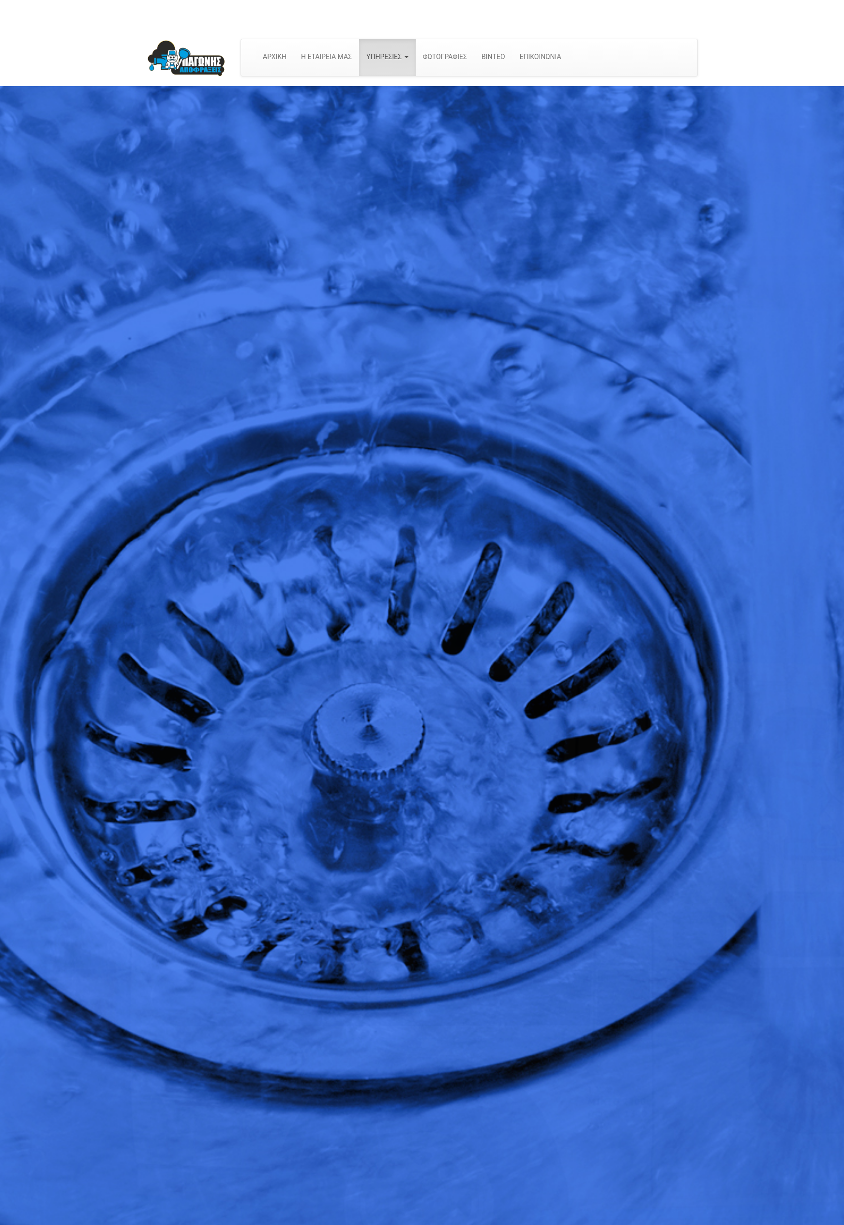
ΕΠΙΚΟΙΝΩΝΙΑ (540, 57)
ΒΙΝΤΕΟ (493, 57)
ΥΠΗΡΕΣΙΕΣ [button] (387, 57)
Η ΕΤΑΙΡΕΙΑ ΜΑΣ (326, 57)
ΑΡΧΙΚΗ (274, 57)
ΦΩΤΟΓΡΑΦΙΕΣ (445, 57)
